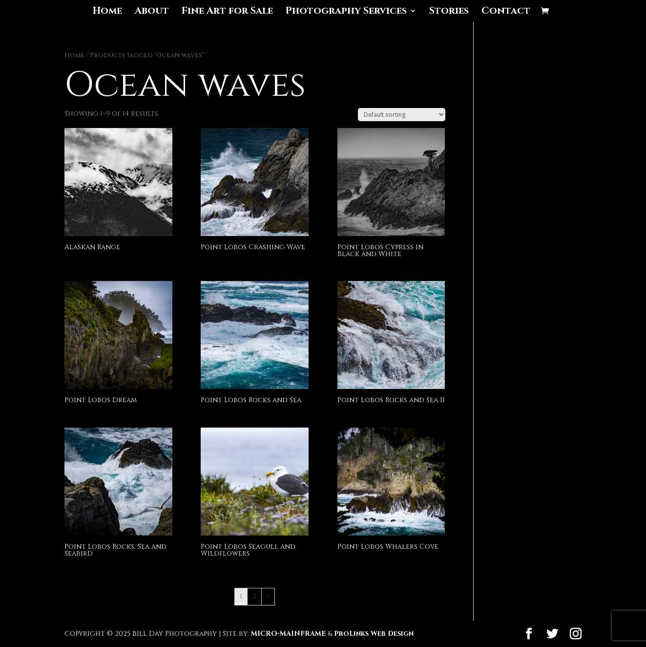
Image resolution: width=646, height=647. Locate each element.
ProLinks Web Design (374, 633)
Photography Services (346, 12)
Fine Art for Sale (227, 12)
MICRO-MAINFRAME (288, 633)
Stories (449, 12)
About (152, 12)
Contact (505, 12)
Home (107, 12)
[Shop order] (401, 114)
